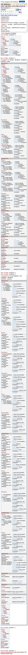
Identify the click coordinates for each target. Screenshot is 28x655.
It (20, 9)
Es (20, 12)
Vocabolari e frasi (5, 17)
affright (14, 33)
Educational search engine (12, 6)
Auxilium (22, 6)
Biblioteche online (5, 18)
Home (2, 6)
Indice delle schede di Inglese (9, 15)
